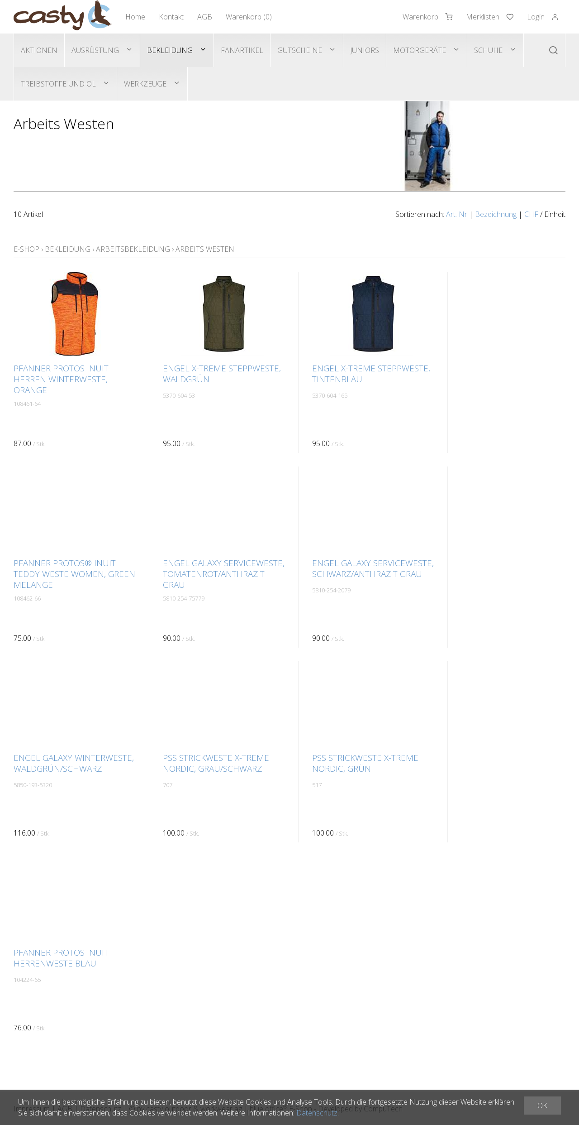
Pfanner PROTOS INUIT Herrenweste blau (61, 958)
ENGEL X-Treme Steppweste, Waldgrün (222, 373)
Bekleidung (170, 50)
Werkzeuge (145, 84)
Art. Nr (456, 214)
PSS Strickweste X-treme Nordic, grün (365, 763)
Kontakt (171, 17)
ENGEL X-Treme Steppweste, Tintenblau (371, 373)
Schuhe (488, 50)
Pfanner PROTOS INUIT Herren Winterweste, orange (61, 379)
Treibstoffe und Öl (58, 84)
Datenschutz (316, 1113)
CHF (531, 214)
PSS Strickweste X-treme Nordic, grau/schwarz (216, 763)
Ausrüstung (95, 50)
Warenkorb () (249, 17)
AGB (204, 17)
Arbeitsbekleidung (133, 249)
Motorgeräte (419, 50)
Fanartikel (242, 50)
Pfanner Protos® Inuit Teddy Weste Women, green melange (74, 574)
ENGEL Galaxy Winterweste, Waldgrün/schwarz (74, 763)
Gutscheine (299, 50)
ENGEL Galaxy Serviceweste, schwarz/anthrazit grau (373, 568)
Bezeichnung (496, 214)
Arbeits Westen (205, 249)
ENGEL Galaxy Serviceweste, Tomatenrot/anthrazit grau (224, 574)
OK (542, 1106)
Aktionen (39, 50)
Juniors (364, 50)
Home (135, 17)
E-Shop (26, 249)
